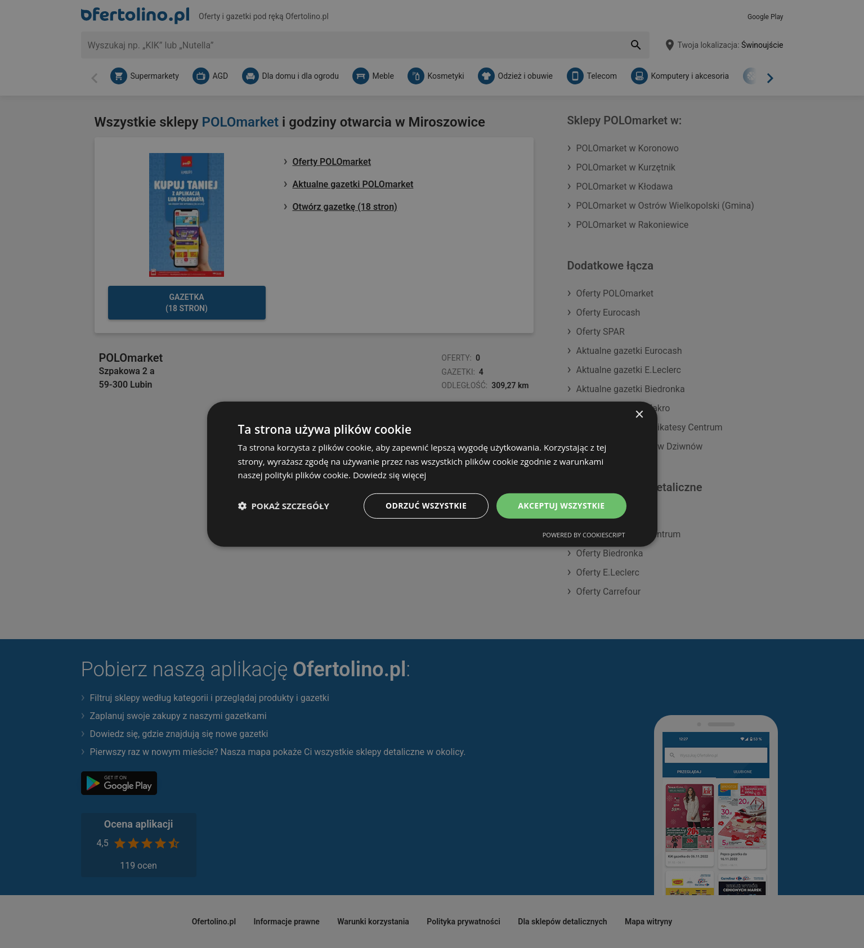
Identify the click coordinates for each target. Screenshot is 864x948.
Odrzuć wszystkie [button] (426, 505)
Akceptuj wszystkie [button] (561, 505)
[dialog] (432, 473)
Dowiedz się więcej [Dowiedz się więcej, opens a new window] (389, 474)
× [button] (639, 414)
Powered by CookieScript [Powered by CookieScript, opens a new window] (584, 535)
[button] (283, 506)
